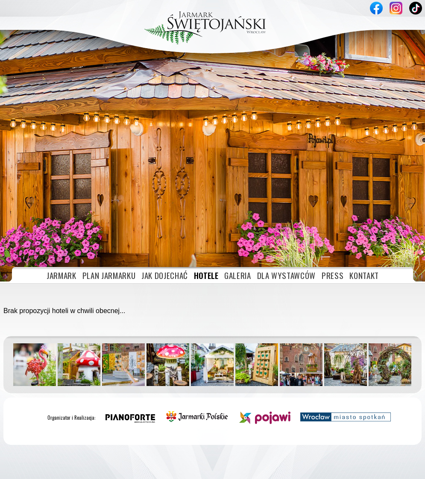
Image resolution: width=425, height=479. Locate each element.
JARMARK (61, 194)
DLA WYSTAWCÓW (286, 194)
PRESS (332, 194)
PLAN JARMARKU (108, 194)
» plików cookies (95, 469)
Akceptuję (374, 469)
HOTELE (206, 194)
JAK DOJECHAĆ (164, 194)
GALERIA (237, 194)
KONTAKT (364, 194)
